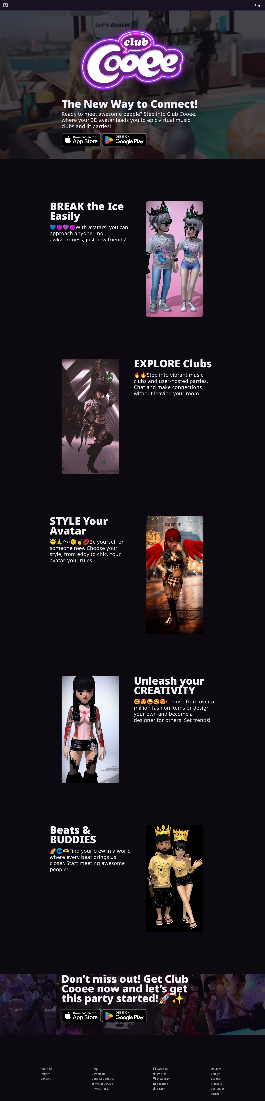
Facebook (161, 1069)
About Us (47, 1069)
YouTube (160, 1084)
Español (216, 1078)
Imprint (45, 1074)
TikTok (159, 1089)
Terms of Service (102, 1084)
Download (98, 1074)
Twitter (159, 1074)
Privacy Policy (100, 1089)
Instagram (161, 1078)
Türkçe (215, 1094)
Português (217, 1089)
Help (95, 1069)
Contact (46, 1078)
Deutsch (216, 1069)
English (216, 1074)
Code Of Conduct (103, 1078)
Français (216, 1084)
